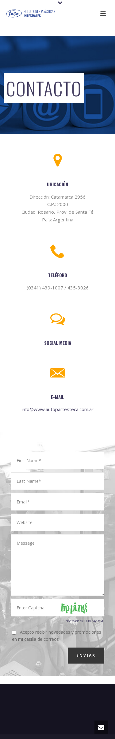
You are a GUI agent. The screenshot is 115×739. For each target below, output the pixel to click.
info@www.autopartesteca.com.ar (58, 409)
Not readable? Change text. (85, 621)
